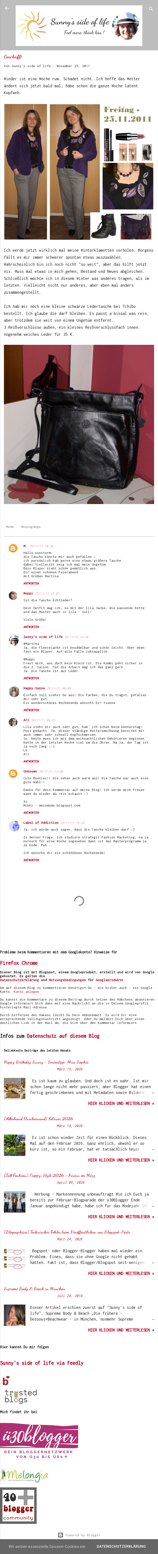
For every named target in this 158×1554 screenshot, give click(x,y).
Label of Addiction (41, 823)
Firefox (9, 963)
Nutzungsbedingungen (67, 980)
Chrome (29, 963)
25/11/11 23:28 (76, 637)
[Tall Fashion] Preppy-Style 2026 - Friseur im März (49, 1175)
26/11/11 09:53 (43, 720)
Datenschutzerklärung (19, 980)
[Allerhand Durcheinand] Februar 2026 (38, 1118)
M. (25, 546)
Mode (10, 527)
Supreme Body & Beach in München (34, 1288)
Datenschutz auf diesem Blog (63, 1036)
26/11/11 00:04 (59, 688)
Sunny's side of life (43, 637)
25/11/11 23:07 (47, 593)
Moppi (28, 593)
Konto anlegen (26, 992)
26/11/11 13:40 (51, 771)
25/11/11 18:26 (41, 546)
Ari (26, 720)
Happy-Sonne (34, 688)
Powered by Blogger (79, 1535)
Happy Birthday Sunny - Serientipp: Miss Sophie (46, 1062)
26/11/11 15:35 (72, 822)
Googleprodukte (109, 980)
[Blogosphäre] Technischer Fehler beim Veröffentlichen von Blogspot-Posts (67, 1231)
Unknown (30, 771)
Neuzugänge (31, 527)
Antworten (31, 583)
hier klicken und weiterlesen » (121, 1103)
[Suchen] (151, 9)
